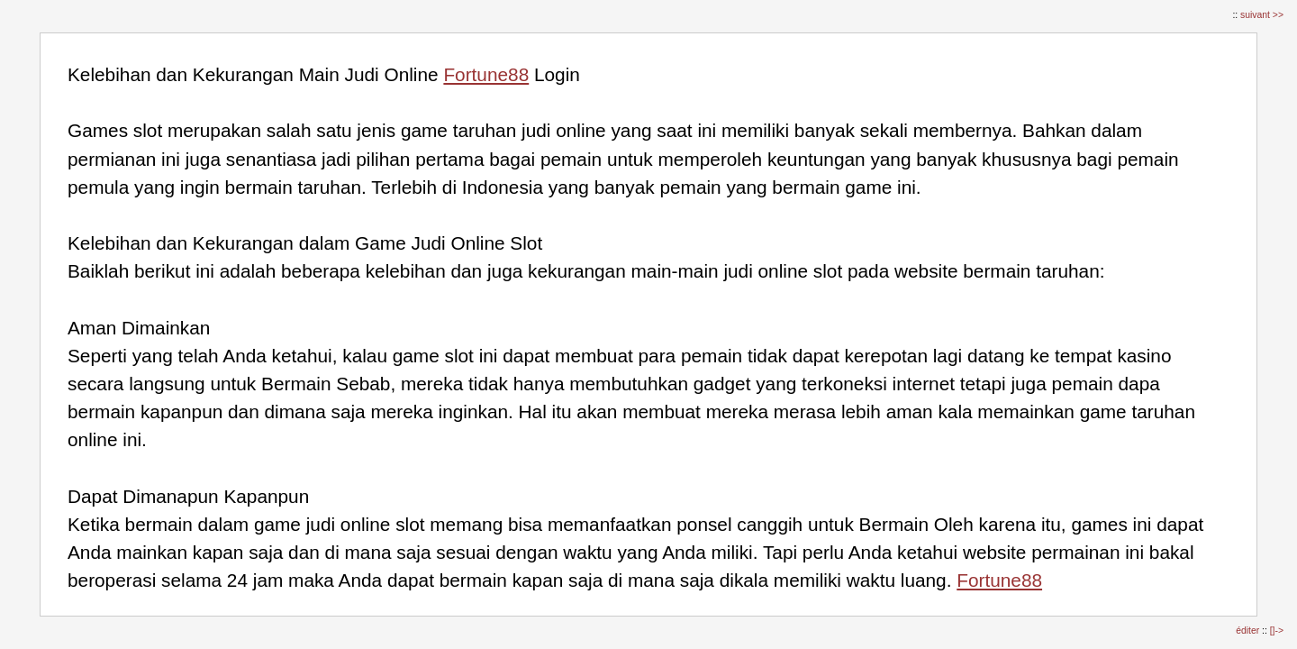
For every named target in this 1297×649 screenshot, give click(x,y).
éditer (1249, 630)
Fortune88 (486, 74)
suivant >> (1261, 15)
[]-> (1276, 630)
